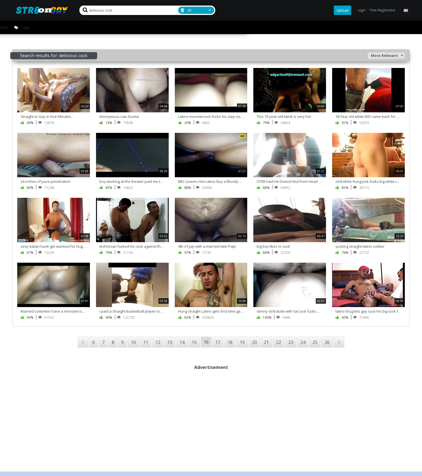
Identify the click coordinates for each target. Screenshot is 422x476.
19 (242, 342)
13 (169, 342)
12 (157, 342)
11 (145, 342)
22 (278, 342)
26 (327, 342)
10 (133, 342)
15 (194, 342)
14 (182, 342)
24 (302, 342)
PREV (83, 342)
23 (290, 342)
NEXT (338, 342)
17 (217, 342)
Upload (342, 10)
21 (266, 342)
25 (314, 342)
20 (254, 342)
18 (230, 342)
